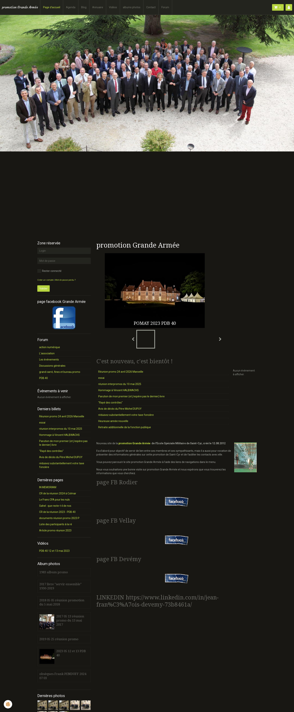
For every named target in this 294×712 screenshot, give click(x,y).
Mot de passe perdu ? (65, 280)
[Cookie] (8, 704)
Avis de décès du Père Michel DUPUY (120, 408)
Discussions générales (52, 365)
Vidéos (113, 7)
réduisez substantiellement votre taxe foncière (126, 414)
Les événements (49, 359)
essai (101, 377)
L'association (47, 353)
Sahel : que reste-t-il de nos (55, 505)
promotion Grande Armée (134, 443)
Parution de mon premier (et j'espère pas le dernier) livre (131, 396)
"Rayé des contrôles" (110, 402)
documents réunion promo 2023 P (59, 518)
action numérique (49, 347)
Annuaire (97, 7)
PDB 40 (43, 378)
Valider (43, 288)
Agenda (70, 7)
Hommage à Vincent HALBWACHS (118, 390)
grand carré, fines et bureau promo (59, 371)
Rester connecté (49, 271)
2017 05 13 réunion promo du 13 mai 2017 (70, 620)
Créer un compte (45, 280)
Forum (165, 7)
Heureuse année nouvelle (113, 421)
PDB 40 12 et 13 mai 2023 (54, 550)
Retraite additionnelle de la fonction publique (124, 427)
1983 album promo (53, 572)
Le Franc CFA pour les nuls (54, 499)
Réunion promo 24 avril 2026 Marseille (120, 371)
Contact (151, 7)
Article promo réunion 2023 (55, 530)
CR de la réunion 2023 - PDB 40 (57, 511)
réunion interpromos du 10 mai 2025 (119, 384)
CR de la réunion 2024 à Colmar (57, 493)
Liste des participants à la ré (55, 524)
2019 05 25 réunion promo (58, 639)
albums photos (131, 7)
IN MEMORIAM (47, 487)
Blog (83, 7)
